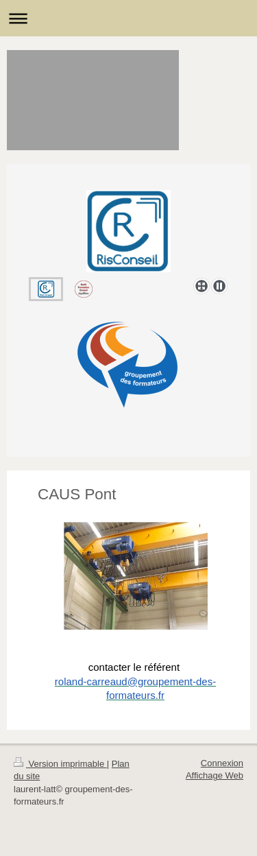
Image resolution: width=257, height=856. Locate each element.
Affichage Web (214, 775)
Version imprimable (60, 764)
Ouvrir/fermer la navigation (128, 18)
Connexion (222, 763)
